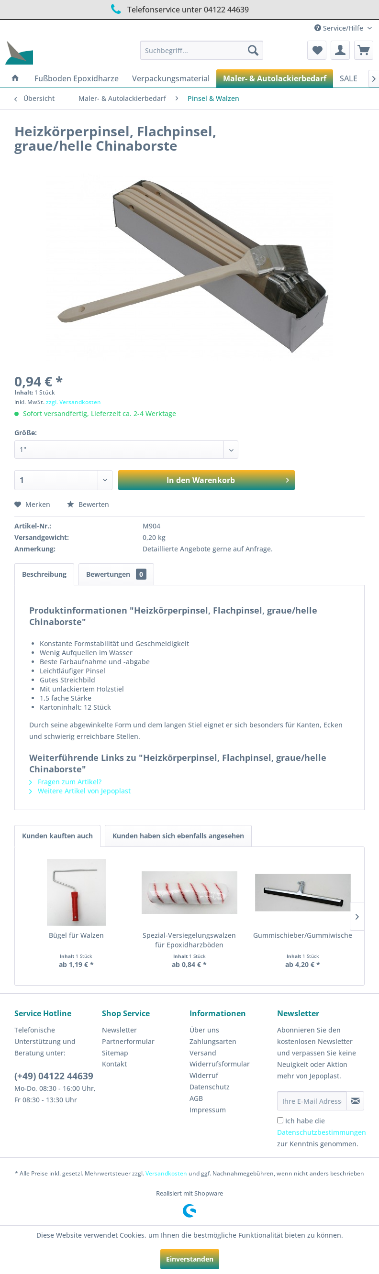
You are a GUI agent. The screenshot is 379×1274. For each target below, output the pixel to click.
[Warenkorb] (363, 50)
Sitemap (115, 1052)
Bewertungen (116, 574)
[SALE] (348, 78)
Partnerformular (128, 1041)
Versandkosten (166, 1173)
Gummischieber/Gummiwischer (302, 935)
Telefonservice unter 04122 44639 (178, 9)
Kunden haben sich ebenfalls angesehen (178, 835)
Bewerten (88, 504)
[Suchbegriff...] (201, 50)
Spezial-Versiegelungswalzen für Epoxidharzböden (189, 940)
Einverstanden (189, 1258)
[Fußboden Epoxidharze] (76, 78)
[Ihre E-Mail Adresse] (312, 1100)
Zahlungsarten (213, 1041)
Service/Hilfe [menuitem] (339, 28)
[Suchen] (253, 50)
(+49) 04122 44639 (53, 1076)
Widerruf (204, 1075)
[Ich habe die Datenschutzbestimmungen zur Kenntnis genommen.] (280, 1120)
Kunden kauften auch (57, 835)
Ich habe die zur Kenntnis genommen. (321, 1132)
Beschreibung (44, 574)
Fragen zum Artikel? (65, 781)
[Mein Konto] (340, 50)
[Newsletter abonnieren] (355, 1100)
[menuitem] (201, 50)
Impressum (208, 1109)
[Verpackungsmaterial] (170, 78)
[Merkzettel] (316, 50)
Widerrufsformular (220, 1063)
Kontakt (114, 1063)
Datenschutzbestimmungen (321, 1132)
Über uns (204, 1029)
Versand (203, 1052)
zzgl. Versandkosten (73, 402)
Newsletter (119, 1029)
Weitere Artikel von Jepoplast (80, 790)
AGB (196, 1098)
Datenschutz (210, 1086)
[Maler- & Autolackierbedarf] (274, 78)
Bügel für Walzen (76, 935)
